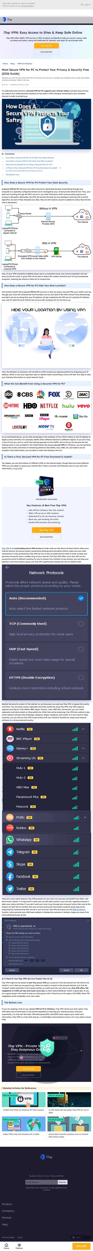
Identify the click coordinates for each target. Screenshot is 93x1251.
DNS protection (79, 909)
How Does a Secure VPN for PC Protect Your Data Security (30, 158)
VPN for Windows (24, 64)
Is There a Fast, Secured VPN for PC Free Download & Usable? (33, 168)
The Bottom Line (12, 175)
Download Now (46, 52)
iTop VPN (5, 548)
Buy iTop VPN (46, 46)
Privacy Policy (8, 1237)
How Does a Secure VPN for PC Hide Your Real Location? (29, 161)
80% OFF (81, 1246)
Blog (13, 64)
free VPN (18, 468)
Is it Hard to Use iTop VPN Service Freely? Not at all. (24, 171)
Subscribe (62, 1182)
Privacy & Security (55, 1120)
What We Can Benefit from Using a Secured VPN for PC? (29, 164)
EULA (20, 1237)
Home (5, 64)
